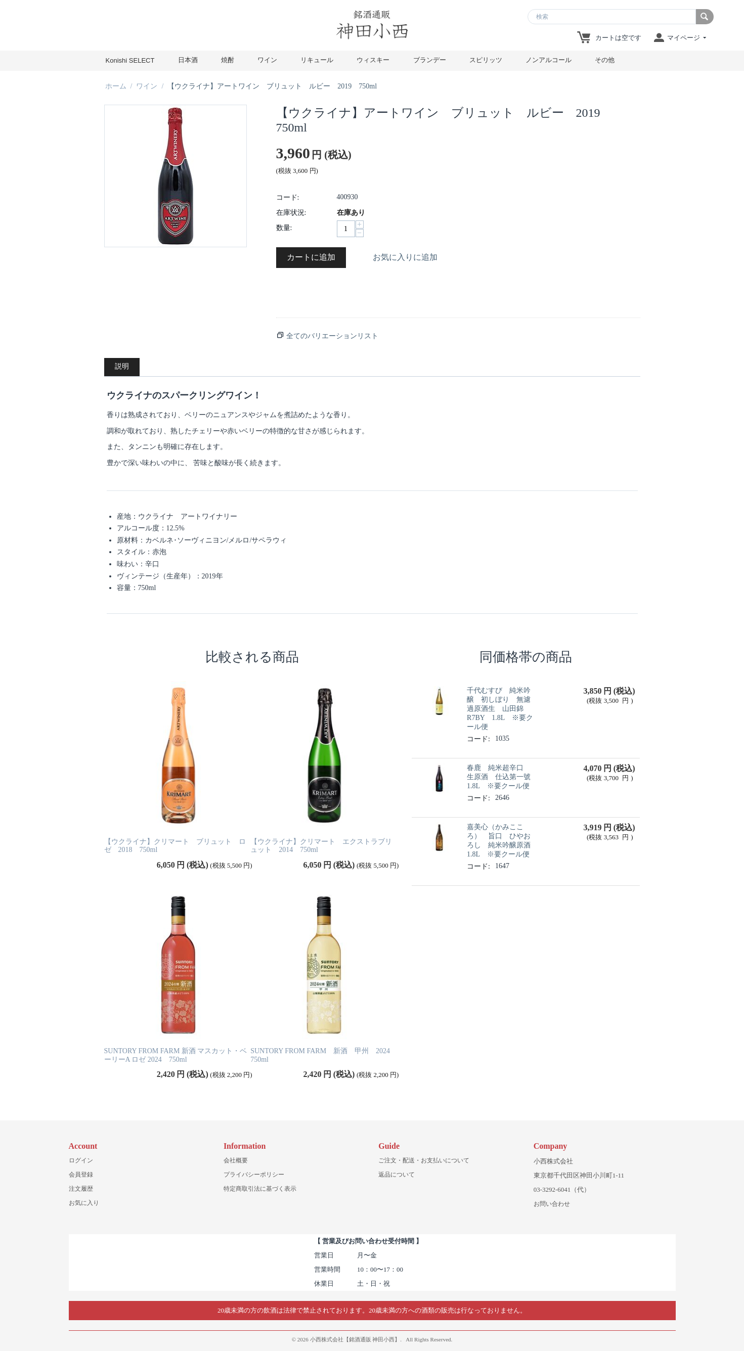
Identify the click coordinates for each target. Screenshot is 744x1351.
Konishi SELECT (130, 60)
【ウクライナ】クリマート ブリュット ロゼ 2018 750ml (175, 846)
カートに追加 (311, 257)
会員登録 (81, 1174)
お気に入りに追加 (405, 257)
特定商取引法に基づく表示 (260, 1188)
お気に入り (84, 1202)
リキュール (316, 60)
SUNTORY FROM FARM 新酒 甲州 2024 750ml (323, 1055)
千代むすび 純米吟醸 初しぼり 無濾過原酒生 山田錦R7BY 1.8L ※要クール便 (500, 709)
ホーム (115, 86)
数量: (284, 228)
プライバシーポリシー (254, 1174)
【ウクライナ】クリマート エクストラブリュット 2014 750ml (321, 846)
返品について (396, 1174)
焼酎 (227, 60)
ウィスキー (373, 60)
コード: (287, 197)
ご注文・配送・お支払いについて (423, 1160)
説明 (122, 366)
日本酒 (188, 60)
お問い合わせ (552, 1203)
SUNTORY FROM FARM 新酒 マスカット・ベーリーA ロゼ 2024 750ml (175, 1055)
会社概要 (236, 1160)
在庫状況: (291, 212)
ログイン (81, 1160)
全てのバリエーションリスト (332, 336)
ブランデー (429, 60)
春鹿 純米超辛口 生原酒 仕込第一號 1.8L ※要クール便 (502, 777)
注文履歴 (81, 1188)
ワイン (267, 60)
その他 (605, 60)
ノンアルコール (549, 60)
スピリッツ (485, 60)
